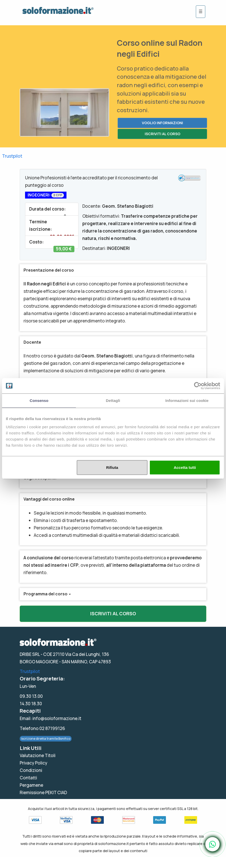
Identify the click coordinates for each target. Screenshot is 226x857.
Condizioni (31, 770)
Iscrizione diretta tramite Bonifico (45, 738)
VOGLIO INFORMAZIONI (162, 122)
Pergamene (31, 785)
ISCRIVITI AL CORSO (162, 133)
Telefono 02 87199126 (42, 728)
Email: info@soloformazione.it (50, 718)
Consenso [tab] (39, 400)
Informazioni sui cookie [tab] (187, 400)
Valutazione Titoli (37, 755)
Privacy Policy (33, 763)
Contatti (28, 778)
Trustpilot (12, 156)
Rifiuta (112, 467)
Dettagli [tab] (113, 400)
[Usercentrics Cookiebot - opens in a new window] (197, 386)
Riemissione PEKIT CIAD (43, 792)
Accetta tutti (185, 467)
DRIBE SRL (30, 654)
